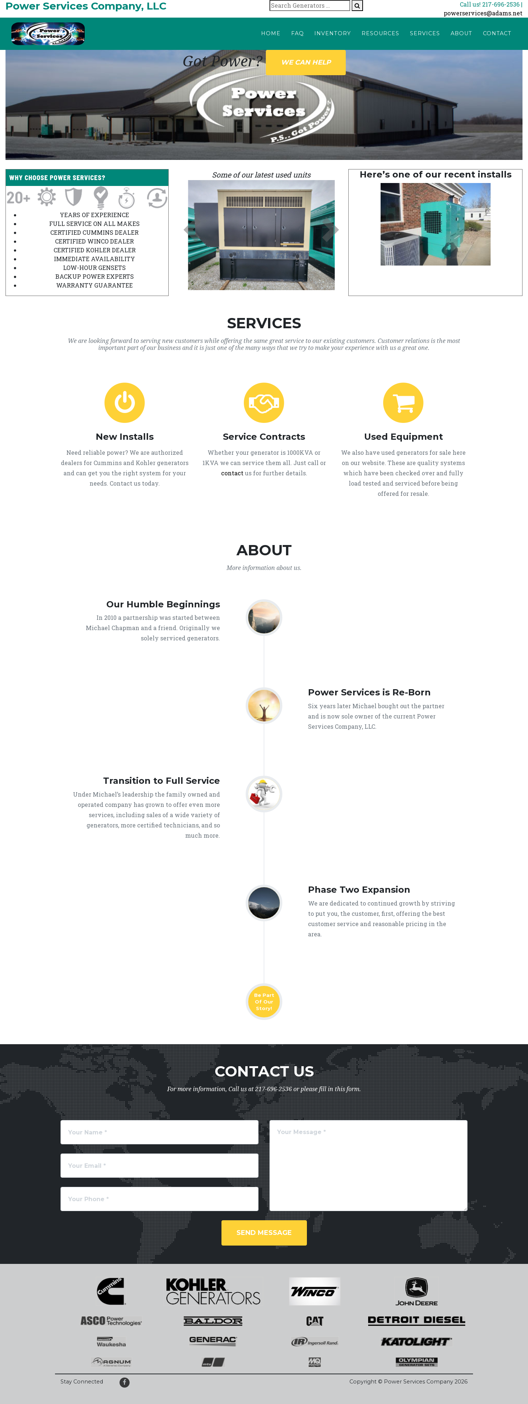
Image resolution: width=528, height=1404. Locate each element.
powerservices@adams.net (483, 13)
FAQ (297, 33)
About (461, 33)
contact (232, 473)
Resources (380, 33)
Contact (497, 33)
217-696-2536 (273, 1089)
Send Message (264, 1233)
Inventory (332, 33)
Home (270, 33)
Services (425, 33)
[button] (192, 229)
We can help (306, 62)
